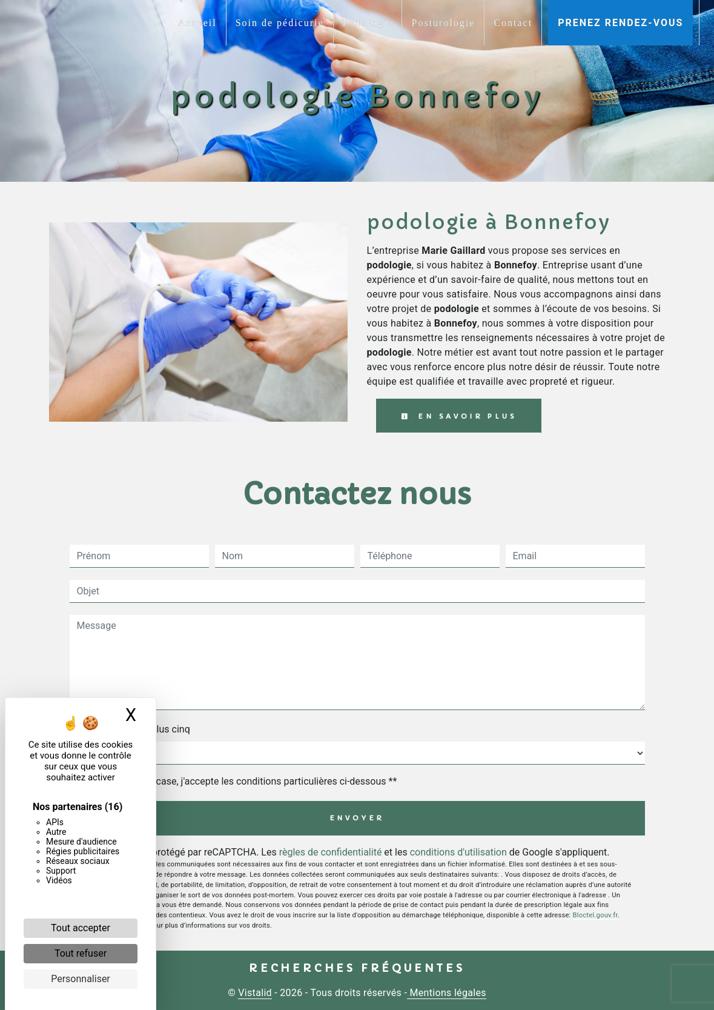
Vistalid (255, 992)
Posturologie (443, 23)
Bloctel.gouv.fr (595, 915)
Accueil (197, 23)
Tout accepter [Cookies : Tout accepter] (80, 928)
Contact (513, 23)
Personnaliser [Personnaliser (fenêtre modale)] (80, 979)
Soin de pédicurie (280, 23)
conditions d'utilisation (458, 852)
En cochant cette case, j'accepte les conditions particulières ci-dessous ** (239, 781)
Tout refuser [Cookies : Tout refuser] (81, 953)
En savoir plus (459, 416)
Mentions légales (446, 992)
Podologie (368, 23)
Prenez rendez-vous (620, 22)
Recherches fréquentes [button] (357, 968)
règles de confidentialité (330, 852)
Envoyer (357, 818)
